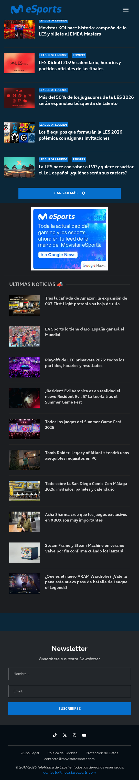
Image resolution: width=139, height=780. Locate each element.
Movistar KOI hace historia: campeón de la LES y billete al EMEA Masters (83, 31)
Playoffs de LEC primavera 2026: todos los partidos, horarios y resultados (84, 362)
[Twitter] (65, 735)
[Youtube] (84, 735)
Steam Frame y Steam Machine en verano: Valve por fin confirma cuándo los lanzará (84, 548)
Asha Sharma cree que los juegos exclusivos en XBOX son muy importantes (86, 517)
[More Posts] (69, 193)
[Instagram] (74, 735)
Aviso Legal (30, 753)
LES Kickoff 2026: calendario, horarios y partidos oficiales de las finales (80, 65)
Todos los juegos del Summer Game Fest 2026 (83, 424)
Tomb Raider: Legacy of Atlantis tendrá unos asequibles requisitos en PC (87, 455)
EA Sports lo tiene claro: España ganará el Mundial (84, 331)
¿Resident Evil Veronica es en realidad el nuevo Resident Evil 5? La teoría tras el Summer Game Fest (82, 396)
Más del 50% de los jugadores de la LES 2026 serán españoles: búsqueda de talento (86, 100)
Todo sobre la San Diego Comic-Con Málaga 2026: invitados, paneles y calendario (86, 486)
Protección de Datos (102, 753)
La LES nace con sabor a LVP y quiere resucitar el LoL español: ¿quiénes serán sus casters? (86, 169)
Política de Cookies (62, 753)
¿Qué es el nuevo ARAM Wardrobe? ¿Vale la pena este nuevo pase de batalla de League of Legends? (86, 581)
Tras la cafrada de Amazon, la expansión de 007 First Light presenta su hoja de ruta (86, 300)
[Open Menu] (126, 9)
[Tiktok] (55, 735)
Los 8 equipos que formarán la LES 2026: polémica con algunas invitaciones (81, 135)
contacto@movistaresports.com (69, 759)
